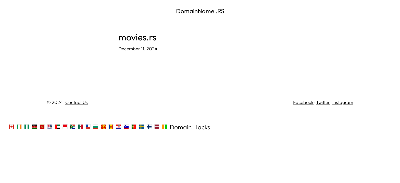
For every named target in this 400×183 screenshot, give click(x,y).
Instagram (342, 102)
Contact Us (76, 102)
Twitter (323, 102)
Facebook (303, 102)
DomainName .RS (200, 11)
